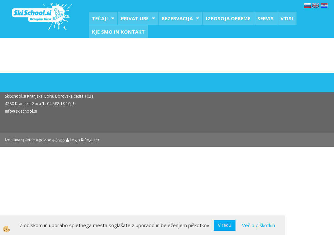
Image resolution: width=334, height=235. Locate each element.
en (315, 5)
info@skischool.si (21, 111)
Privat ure (135, 18)
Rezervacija (177, 18)
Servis (265, 18)
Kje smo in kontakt (118, 31)
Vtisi (287, 18)
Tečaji (100, 18)
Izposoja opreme (228, 18)
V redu (224, 225)
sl (307, 5)
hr (324, 5)
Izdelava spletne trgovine (28, 140)
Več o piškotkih (258, 225)
